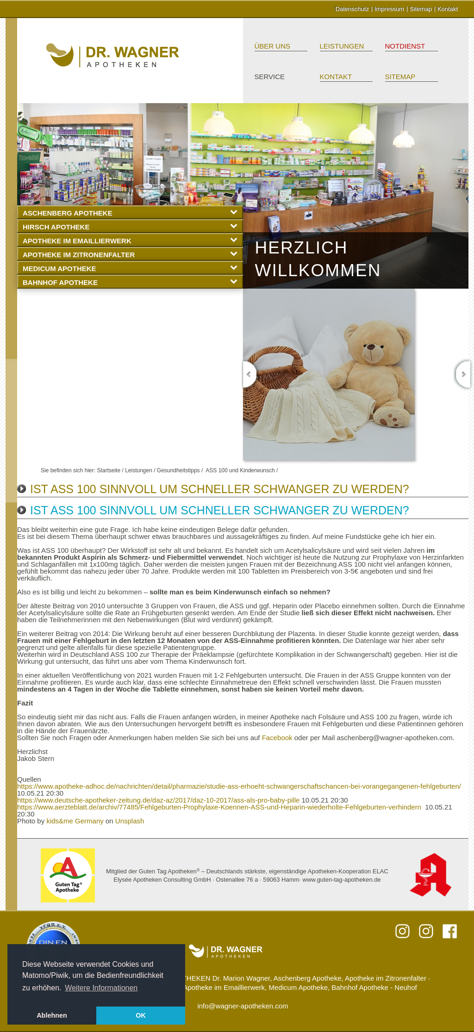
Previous (251, 374)
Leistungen (342, 46)
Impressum (389, 9)
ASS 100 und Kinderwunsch (240, 470)
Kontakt (447, 9)
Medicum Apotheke (130, 268)
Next (463, 374)
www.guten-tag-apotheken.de (342, 879)
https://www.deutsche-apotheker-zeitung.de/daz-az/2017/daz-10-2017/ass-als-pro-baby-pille (158, 800)
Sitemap (421, 9)
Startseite (108, 470)
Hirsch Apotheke (130, 226)
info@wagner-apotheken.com (242, 1006)
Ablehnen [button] (52, 1015)
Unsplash (129, 821)
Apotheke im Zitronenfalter (130, 254)
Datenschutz (352, 9)
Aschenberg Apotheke (130, 212)
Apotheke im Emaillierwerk (130, 240)
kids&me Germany (74, 821)
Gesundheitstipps (178, 470)
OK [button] (141, 1015)
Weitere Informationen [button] (101, 988)
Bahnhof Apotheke (130, 282)
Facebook (277, 738)
